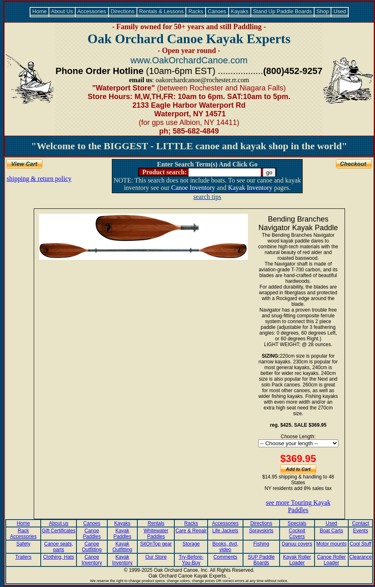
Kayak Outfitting (122, 546)
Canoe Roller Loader (331, 560)
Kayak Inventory (122, 560)
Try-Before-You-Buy (191, 560)
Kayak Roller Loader (297, 560)
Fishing (261, 544)
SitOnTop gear (156, 544)
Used (339, 11)
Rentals (156, 523)
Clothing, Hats (58, 557)
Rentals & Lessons (161, 11)
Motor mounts (331, 544)
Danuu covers (297, 544)
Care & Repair (191, 531)
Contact (360, 523)
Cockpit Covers (297, 533)
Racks (195, 11)
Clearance (360, 557)
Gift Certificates (59, 531)
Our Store (156, 557)
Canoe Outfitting (92, 546)
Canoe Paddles (92, 533)
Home (39, 11)
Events (360, 531)
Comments (225, 557)
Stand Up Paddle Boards (282, 11)
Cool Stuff (360, 544)
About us (58, 523)
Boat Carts (331, 531)
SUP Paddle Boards (261, 560)
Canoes (217, 11)
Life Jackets (225, 531)
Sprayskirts (261, 531)
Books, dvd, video (225, 546)
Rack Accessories (23, 533)
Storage (191, 544)
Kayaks (239, 11)
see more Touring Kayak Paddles (298, 506)
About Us (62, 11)
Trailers (23, 557)
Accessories (92, 11)
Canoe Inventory (92, 560)
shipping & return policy (39, 178)
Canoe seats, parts (58, 546)
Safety (23, 544)
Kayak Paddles (122, 533)
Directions (122, 11)
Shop (323, 11)
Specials (297, 523)
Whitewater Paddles (156, 533)
